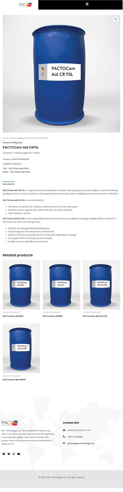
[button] (87, 4)
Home (5, 138)
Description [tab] (9, 184)
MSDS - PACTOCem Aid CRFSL (17, 171)
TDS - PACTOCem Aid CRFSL (16, 168)
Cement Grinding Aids (18, 138)
